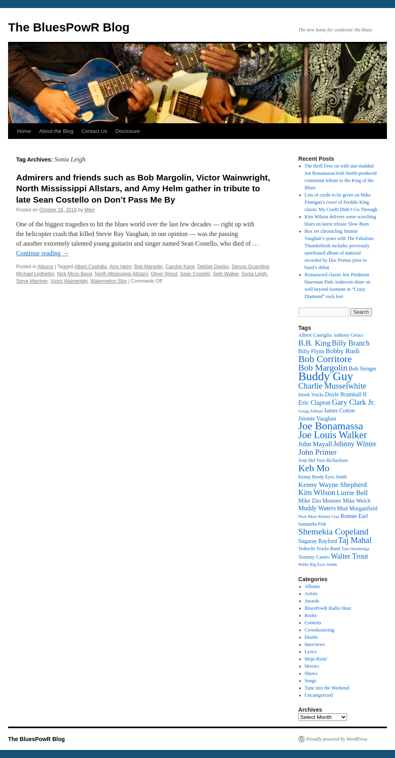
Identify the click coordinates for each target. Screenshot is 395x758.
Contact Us (94, 131)
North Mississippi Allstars (121, 274)
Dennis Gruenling (250, 266)
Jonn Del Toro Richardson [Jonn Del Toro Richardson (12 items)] (323, 460)
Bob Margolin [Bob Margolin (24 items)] (322, 368)
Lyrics (311, 651)
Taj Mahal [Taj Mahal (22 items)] (355, 540)
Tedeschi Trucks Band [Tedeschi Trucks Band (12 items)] (319, 548)
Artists (311, 593)
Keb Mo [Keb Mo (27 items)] (313, 468)
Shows (311, 673)
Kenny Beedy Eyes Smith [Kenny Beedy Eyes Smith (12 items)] (322, 477)
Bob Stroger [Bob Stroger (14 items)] (362, 368)
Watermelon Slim (108, 281)
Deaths (311, 637)
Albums (45, 266)
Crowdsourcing (320, 630)
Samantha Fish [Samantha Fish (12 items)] (312, 524)
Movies (312, 666)
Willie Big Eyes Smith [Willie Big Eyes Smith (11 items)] (317, 564)
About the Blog (56, 131)
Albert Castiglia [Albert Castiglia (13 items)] (315, 335)
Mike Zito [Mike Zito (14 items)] (309, 500)
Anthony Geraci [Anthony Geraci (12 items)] (348, 335)
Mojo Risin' (316, 659)
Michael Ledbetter (35, 274)
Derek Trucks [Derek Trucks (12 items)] (311, 395)
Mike (90, 210)
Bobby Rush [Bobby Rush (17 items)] (343, 351)
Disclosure (127, 131)
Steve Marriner (32, 281)
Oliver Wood (164, 274)
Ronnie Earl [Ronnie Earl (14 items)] (354, 516)
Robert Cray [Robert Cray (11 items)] (328, 516)
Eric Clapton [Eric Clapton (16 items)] (314, 402)
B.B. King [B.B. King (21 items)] (314, 342)
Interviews (315, 644)
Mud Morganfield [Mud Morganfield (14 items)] (357, 508)
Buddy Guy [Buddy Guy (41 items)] (325, 376)
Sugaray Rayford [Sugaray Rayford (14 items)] (317, 541)
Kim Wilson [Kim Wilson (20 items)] (316, 492)
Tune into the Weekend (327, 688)
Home (24, 131)
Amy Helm (120, 266)
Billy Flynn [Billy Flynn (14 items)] (311, 351)
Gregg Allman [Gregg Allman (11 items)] (310, 411)
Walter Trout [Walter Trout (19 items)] (349, 556)
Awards (312, 601)
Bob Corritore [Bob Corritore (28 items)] (325, 359)
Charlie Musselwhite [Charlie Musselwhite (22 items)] (332, 385)
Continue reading (42, 253)
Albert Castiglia (90, 266)
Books (311, 615)
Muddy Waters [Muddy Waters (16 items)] (317, 508)
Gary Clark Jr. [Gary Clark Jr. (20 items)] (353, 402)
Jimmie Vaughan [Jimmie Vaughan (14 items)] (317, 418)
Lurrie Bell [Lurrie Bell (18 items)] (352, 493)
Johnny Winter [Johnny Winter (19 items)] (354, 444)
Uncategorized (319, 695)
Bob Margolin (148, 266)
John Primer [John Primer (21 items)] (317, 451)
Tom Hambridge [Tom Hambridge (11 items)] (355, 549)
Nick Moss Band (74, 274)
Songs (310, 680)
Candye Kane (180, 266)
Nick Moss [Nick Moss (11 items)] (307, 516)
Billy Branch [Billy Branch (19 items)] (351, 343)
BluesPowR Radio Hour (328, 608)
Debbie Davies (213, 266)
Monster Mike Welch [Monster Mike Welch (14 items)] (346, 500)
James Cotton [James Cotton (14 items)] (339, 410)
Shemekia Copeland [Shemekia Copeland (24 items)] (333, 531)
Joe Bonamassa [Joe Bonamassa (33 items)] (330, 426)
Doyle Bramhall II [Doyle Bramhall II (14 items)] (345, 394)
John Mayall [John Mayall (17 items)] (315, 444)
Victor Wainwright (69, 281)
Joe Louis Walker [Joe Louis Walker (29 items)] (332, 434)
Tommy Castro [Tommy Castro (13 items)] (314, 557)
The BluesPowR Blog (69, 27)
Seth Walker (226, 274)
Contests (313, 622)
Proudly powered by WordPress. (337, 739)
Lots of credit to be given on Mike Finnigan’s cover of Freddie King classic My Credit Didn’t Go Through (341, 202)
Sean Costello (195, 274)
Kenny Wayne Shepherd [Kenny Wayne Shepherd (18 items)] (332, 484)
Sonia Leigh (254, 274)
